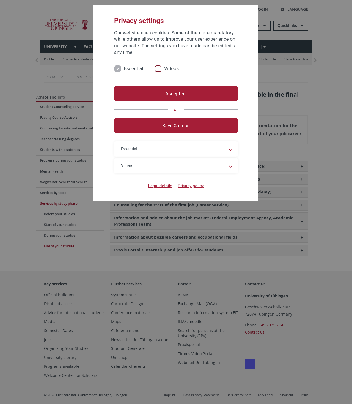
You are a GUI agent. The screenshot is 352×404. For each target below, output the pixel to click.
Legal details (160, 185)
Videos (171, 68)
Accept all (175, 93)
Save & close (176, 125)
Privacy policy (191, 185)
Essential (133, 68)
